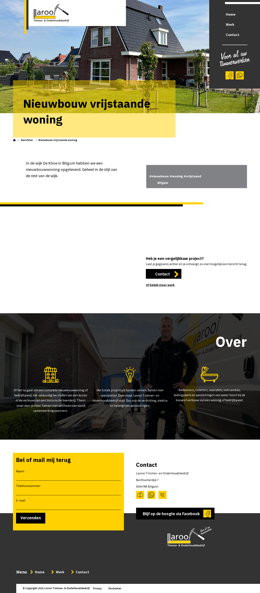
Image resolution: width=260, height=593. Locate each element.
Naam (68, 474)
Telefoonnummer (68, 489)
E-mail (68, 503)
